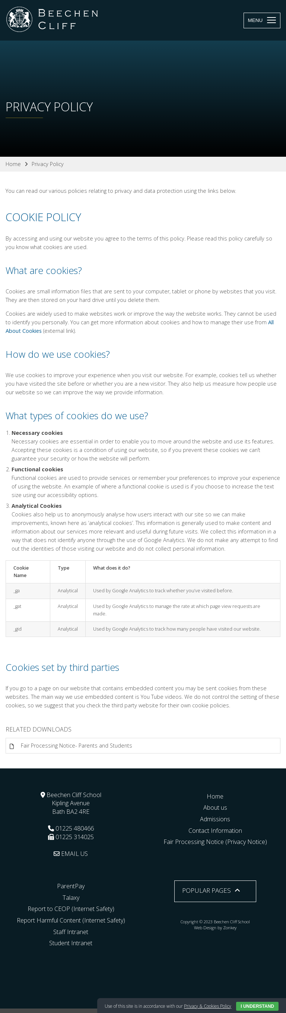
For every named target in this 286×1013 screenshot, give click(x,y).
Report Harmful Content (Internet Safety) (71, 920)
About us (215, 807)
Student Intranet (70, 943)
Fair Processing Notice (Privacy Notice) (215, 842)
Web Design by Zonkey (215, 927)
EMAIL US (71, 854)
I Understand (257, 1006)
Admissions (215, 819)
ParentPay (71, 886)
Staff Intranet (70, 932)
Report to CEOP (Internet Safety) (71, 909)
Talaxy (71, 897)
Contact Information (215, 830)
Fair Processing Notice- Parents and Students (76, 745)
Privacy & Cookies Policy (207, 1006)
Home (215, 796)
